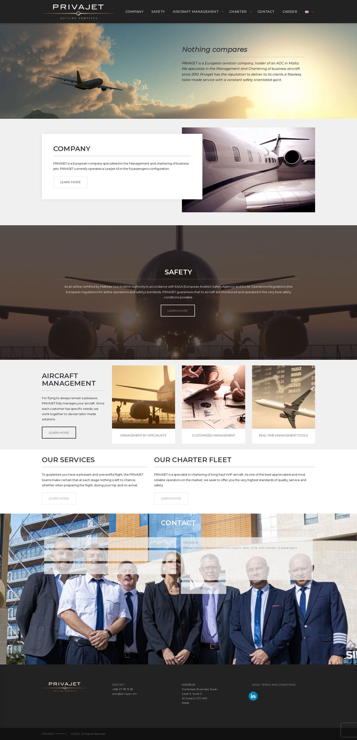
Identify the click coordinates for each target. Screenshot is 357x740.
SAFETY (158, 12)
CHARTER (238, 12)
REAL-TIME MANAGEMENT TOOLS (283, 435)
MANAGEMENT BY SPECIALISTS (143, 435)
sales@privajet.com (124, 693)
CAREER (290, 12)
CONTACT (266, 12)
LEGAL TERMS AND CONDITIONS (274, 684)
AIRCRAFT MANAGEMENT (196, 12)
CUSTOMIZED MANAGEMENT (213, 435)
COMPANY (134, 12)
